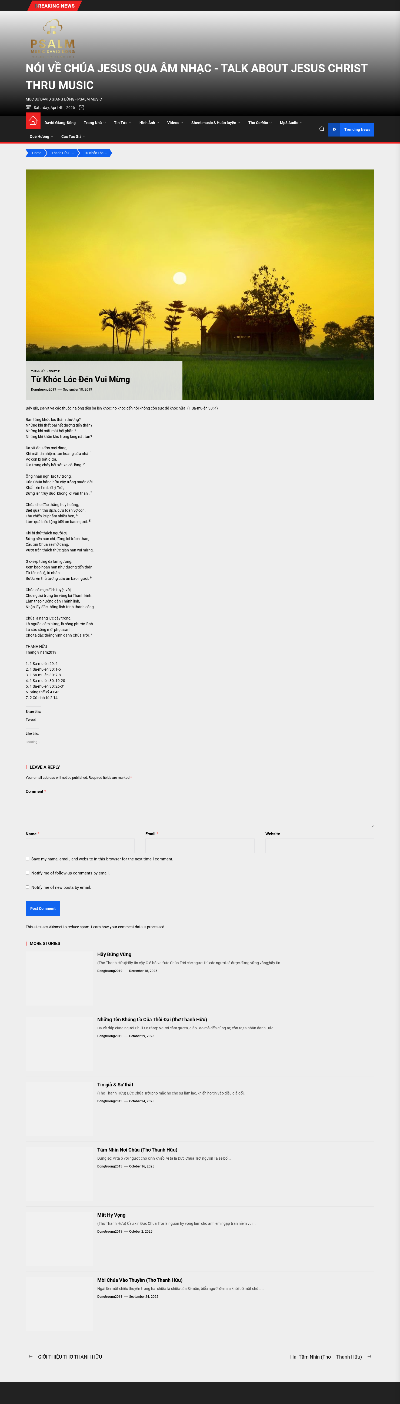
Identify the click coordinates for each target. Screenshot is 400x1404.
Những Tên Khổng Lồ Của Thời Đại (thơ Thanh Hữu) (152, 1019)
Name (32, 833)
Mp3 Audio (291, 123)
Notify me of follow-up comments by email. (70, 873)
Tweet (31, 719)
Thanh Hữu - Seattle (45, 371)
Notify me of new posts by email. (61, 887)
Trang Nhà (95, 123)
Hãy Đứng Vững (114, 954)
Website (272, 833)
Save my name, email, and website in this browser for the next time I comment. (102, 859)
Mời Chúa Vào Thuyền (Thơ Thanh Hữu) (139, 1280)
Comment (36, 791)
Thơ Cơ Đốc (260, 123)
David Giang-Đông (60, 123)
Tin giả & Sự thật (115, 1084)
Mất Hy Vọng (111, 1215)
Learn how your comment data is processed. (128, 927)
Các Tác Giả (73, 136)
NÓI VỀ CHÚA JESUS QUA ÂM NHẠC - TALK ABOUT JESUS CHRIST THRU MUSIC (197, 77)
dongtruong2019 (43, 389)
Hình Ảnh (149, 123)
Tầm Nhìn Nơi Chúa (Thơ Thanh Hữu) (137, 1150)
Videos (175, 123)
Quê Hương (41, 136)
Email (151, 833)
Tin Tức (122, 123)
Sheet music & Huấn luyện (215, 123)
